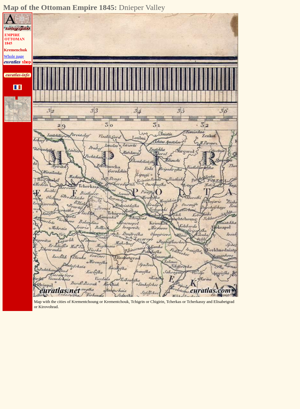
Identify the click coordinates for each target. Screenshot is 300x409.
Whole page (14, 56)
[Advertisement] (273, 109)
